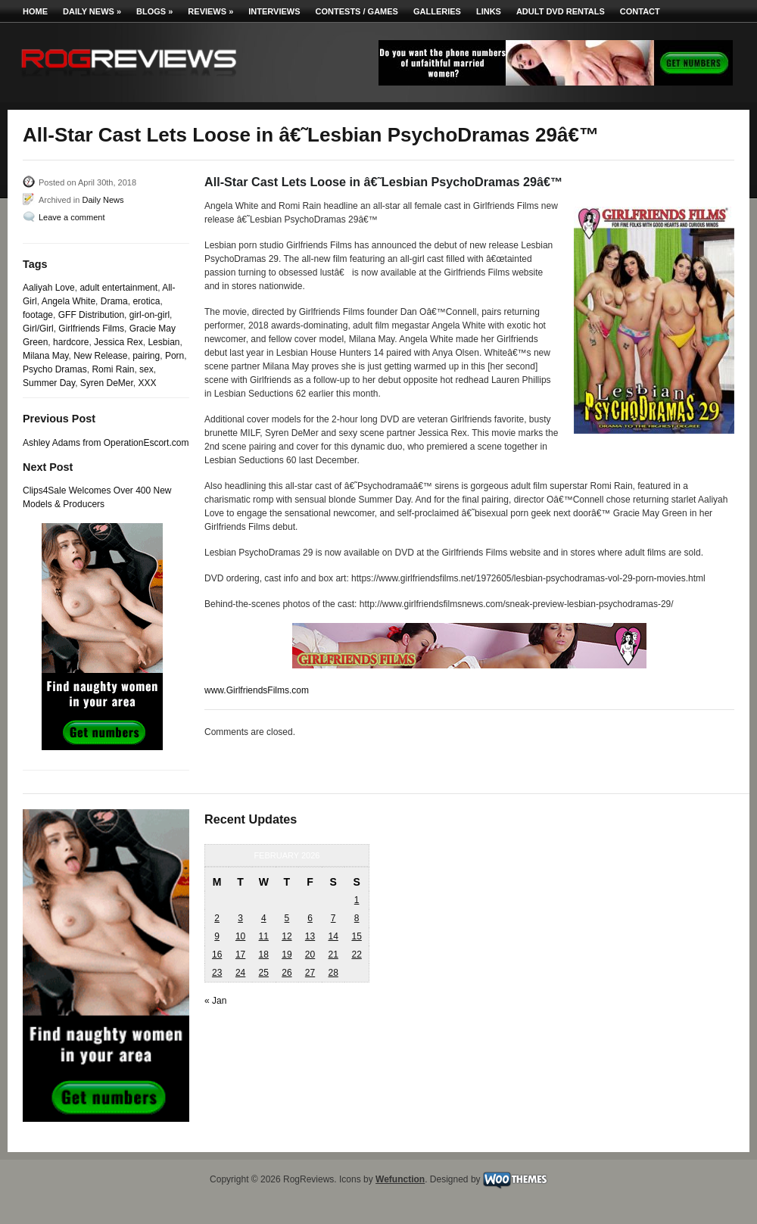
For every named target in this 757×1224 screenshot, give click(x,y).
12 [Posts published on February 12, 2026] (286, 936)
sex (146, 369)
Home (35, 11)
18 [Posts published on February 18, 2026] (264, 954)
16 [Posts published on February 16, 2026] (217, 954)
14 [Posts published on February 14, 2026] (333, 936)
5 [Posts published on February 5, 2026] (287, 918)
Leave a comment (71, 217)
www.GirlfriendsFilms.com (256, 690)
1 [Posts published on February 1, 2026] (357, 900)
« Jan (215, 1000)
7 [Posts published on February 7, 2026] (333, 918)
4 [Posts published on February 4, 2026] (263, 918)
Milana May (45, 355)
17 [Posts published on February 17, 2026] (240, 954)
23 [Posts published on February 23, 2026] (217, 972)
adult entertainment (118, 287)
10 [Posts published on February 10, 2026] (240, 936)
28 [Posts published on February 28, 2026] (333, 972)
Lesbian (163, 342)
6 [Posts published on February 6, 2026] (310, 918)
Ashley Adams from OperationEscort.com (105, 443)
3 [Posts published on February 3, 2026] (240, 918)
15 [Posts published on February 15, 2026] (356, 936)
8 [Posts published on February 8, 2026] (357, 918)
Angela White (68, 301)
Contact (640, 11)
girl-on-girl (149, 315)
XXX (148, 383)
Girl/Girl (38, 328)
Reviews (210, 11)
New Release (100, 355)
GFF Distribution (91, 315)
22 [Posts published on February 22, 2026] (356, 954)
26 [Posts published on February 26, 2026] (286, 972)
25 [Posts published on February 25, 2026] (264, 972)
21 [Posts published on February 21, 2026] (333, 954)
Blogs (154, 11)
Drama (114, 301)
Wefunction (400, 1179)
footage (38, 315)
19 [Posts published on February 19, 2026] (286, 954)
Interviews (274, 11)
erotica (146, 301)
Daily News (92, 11)
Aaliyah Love (49, 287)
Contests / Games (357, 11)
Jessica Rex (118, 342)
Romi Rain (113, 369)
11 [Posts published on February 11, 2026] (264, 936)
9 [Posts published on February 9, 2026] (217, 936)
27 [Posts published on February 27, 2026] (310, 972)
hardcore (71, 342)
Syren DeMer (106, 383)
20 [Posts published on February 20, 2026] (310, 954)
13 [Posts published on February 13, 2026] (310, 936)
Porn (174, 355)
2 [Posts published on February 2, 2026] (217, 918)
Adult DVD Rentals (560, 11)
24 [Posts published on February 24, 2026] (240, 972)
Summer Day (49, 383)
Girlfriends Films (91, 328)
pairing (146, 355)
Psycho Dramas (55, 369)
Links (488, 11)
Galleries (437, 11)
